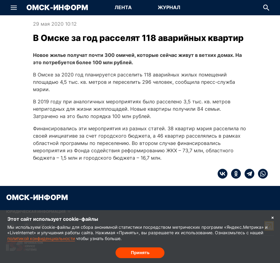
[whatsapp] (261, 174)
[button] (13, 7)
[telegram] (247, 174)
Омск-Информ (57, 7)
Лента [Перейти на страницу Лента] (123, 7)
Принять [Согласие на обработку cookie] (140, 252)
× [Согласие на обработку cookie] (272, 217)
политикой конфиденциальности (41, 238)
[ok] (234, 174)
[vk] (222, 174)
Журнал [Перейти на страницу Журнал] (169, 7)
